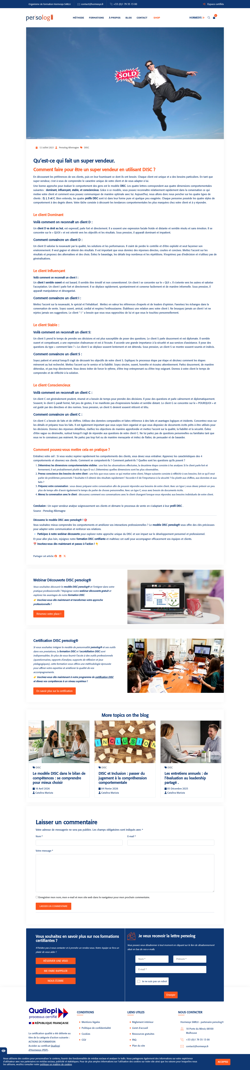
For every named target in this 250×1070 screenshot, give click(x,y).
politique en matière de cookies (56, 1064)
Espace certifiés (215, 4)
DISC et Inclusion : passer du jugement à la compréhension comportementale (124, 777)
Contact (140, 17)
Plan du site (138, 1049)
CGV (84, 1043)
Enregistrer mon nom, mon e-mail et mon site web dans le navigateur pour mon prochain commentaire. (94, 901)
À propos (114, 17)
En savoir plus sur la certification (54, 690)
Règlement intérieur (142, 1025)
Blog (127, 17)
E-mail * (131, 840)
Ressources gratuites (143, 1037)
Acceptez (223, 1062)
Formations (96, 17)
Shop (154, 17)
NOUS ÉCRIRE (56, 984)
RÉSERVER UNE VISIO (55, 964)
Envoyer (170, 998)
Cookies (86, 1037)
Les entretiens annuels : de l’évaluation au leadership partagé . (187, 777)
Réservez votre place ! (48, 613)
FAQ (134, 1043)
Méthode (79, 17)
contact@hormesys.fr (92, 4)
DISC (86, 147)
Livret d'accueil (140, 1031)
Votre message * (44, 854)
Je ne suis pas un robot (154, 985)
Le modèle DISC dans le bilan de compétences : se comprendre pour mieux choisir (58, 779)
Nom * (39, 840)
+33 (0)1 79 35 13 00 (125, 4)
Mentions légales (91, 1025)
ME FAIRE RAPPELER (55, 974)
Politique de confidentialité (96, 1031)
